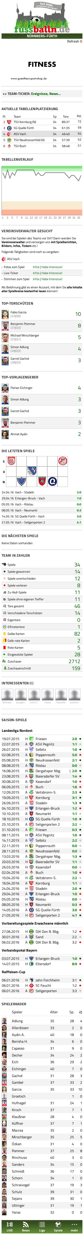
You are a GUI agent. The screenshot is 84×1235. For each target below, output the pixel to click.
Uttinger (18, 1205)
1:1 (74, 744)
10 (78, 314)
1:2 (74, 808)
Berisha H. (20, 1041)
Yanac (16, 1212)
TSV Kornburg (23, 121)
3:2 (74, 942)
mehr (74, 1227)
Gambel (17, 1082)
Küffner (17, 1123)
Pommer (18, 1150)
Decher (17, 1055)
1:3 (74, 803)
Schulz (17, 1191)
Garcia (17, 1089)
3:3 (74, 990)
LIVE (9, 1227)
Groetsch (19, 1096)
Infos (36, 267)
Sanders (18, 1164)
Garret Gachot (20, 358)
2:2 (74, 824)
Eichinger (19, 1068)
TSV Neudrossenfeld (27, 139)
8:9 (74, 963)
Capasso (18, 1048)
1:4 (74, 776)
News (26, 1227)
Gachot (17, 1075)
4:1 (79, 522)
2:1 (74, 760)
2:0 (79, 492)
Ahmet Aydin (19, 434)
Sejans (17, 1198)
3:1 (74, 797)
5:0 (74, 754)
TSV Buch (20, 146)
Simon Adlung (20, 347)
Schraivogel (21, 1185)
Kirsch (16, 1109)
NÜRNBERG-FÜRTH (42, 36)
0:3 (79, 510)
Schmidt (18, 1171)
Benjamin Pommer (23, 323)
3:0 (79, 516)
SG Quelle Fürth (24, 127)
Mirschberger (22, 1137)
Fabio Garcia (18, 312)
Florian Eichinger (21, 387)
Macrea (17, 1130)
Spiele (58, 1227)
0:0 (79, 504)
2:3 (74, 792)
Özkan (17, 1144)
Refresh (73, 41)
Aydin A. (18, 1034)
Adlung (17, 1021)
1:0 (79, 498)
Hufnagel (19, 1103)
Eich (15, 1062)
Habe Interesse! (52, 267)
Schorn (17, 1178)
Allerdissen (20, 1027)
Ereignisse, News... (46, 93)
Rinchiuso (19, 1157)
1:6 (74, 787)
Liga (42, 1227)
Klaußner (19, 1116)
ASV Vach (20, 133)
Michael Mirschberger (25, 335)
